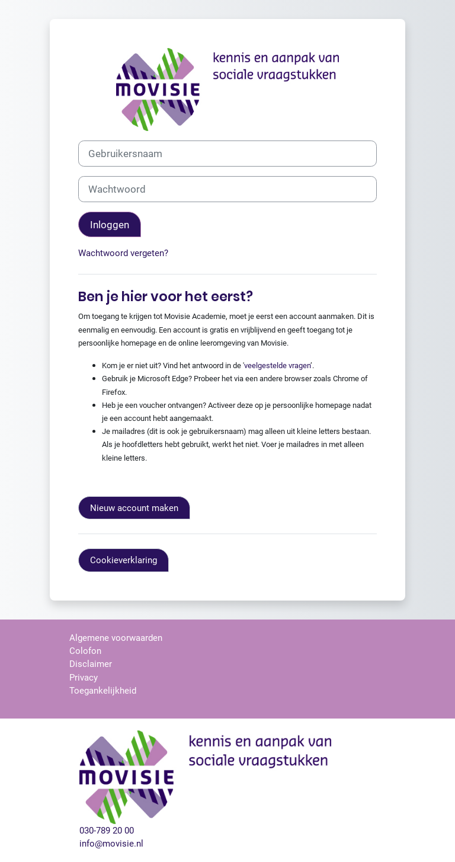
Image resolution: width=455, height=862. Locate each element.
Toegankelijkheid (102, 690)
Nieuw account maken (134, 508)
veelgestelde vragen (277, 365)
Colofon (85, 651)
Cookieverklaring (123, 560)
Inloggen (109, 225)
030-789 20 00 (106, 830)
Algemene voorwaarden (115, 638)
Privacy (83, 677)
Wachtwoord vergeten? (123, 253)
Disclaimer (90, 664)
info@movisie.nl (111, 843)
